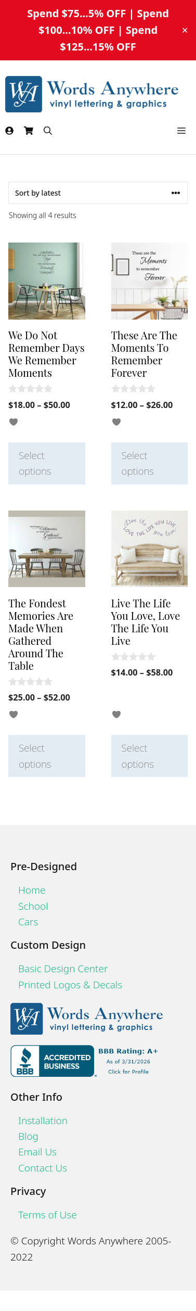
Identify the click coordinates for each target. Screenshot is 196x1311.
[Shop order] (98, 193)
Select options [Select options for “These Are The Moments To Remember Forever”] (138, 463)
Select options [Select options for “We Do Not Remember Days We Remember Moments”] (35, 463)
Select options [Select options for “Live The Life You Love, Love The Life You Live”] (138, 755)
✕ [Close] (184, 30)
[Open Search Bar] (47, 131)
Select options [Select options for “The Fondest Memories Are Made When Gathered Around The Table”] (35, 755)
